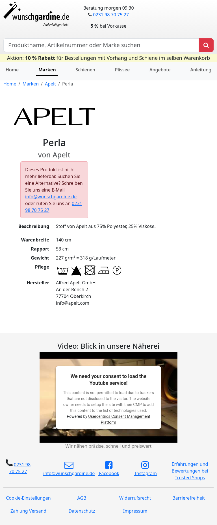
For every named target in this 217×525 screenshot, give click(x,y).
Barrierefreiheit (188, 498)
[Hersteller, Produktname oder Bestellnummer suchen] (101, 45)
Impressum (135, 511)
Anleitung (200, 70)
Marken (47, 70)
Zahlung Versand (28, 511)
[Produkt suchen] (206, 45)
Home (12, 70)
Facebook (108, 468)
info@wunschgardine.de (51, 197)
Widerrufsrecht (135, 498)
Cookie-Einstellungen (28, 498)
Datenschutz (82, 511)
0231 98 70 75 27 (111, 15)
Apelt (50, 84)
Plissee (122, 70)
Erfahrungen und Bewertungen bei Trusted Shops (190, 471)
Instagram (145, 468)
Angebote (160, 70)
